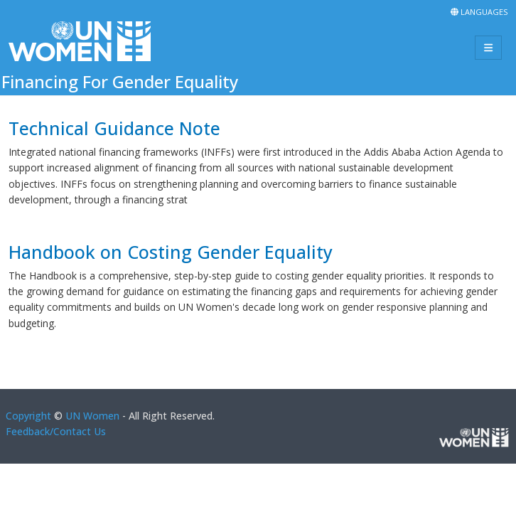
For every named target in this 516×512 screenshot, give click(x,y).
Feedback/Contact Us (56, 431)
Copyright (28, 415)
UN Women (92, 415)
